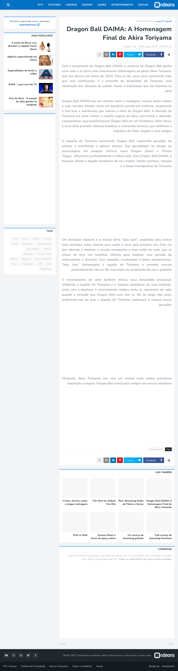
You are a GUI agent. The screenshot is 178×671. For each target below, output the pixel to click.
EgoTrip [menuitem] (87, 4)
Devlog (36, 238)
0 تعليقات (128, 46)
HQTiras (47, 249)
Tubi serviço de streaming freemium (160, 537)
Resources (28, 254)
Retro (14, 264)
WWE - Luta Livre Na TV (22, 84)
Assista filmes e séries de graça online (103, 537)
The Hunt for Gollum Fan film (104, 502)
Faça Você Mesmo (43, 259)
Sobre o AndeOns (82, 666)
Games (25, 238)
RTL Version (10, 666)
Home (99, 666)
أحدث (170, 643)
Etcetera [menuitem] (54, 4)
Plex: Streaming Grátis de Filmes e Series (131, 502)
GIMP (40, 264)
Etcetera (47, 238)
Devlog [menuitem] (143, 4)
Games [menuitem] (102, 4)
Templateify (168, 666)
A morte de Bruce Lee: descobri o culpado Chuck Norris (22, 46)
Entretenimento (144, 21)
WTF (15, 238)
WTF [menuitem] (40, 4)
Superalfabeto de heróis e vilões (22, 72)
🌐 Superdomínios (29, 24)
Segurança (26, 259)
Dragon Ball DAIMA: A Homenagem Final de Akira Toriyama (159, 504)
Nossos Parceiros (58, 666)
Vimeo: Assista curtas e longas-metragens (75, 502)
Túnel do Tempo (44, 254)
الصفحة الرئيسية (163, 21)
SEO (49, 264)
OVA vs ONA (80, 535)
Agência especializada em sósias (22, 58)
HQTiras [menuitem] (71, 4)
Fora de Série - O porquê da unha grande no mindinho (23, 101)
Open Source (27, 244)
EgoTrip (14, 259)
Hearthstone (45, 269)
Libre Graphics (33, 249)
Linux (15, 244)
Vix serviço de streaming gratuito (133, 537)
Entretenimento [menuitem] (122, 4)
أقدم (63, 643)
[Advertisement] (117, 414)
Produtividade (27, 264)
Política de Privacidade (33, 666)
